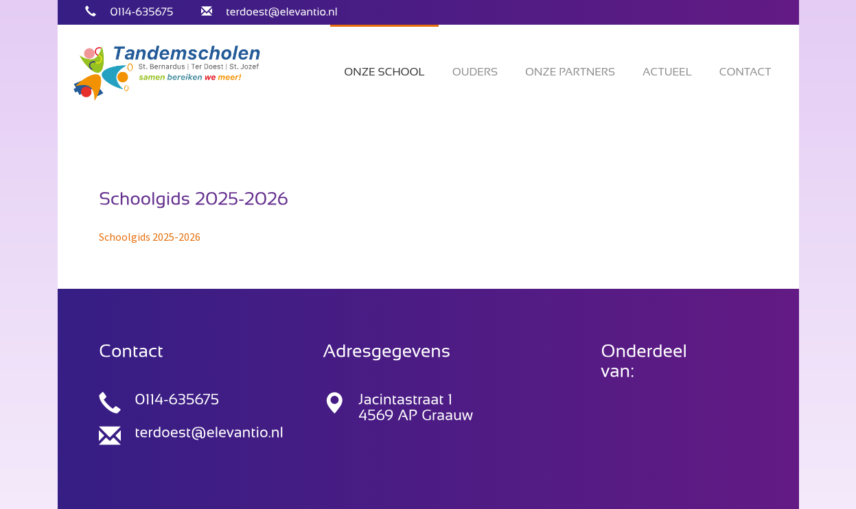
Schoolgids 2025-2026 (149, 237)
